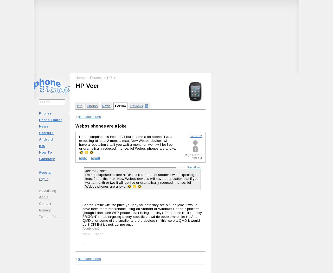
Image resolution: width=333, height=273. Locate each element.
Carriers (46, 133)
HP (109, 78)
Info (79, 106)
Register (45, 172)
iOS (42, 146)
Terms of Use (49, 217)
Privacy (45, 210)
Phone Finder (50, 120)
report (95, 158)
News (43, 126)
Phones (45, 113)
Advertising (47, 191)
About (43, 197)
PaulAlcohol (194, 167)
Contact (45, 204)
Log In (43, 179)
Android (46, 139)
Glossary (47, 159)
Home (80, 78)
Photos (92, 106)
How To (45, 152)
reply (83, 158)
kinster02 (196, 136)
